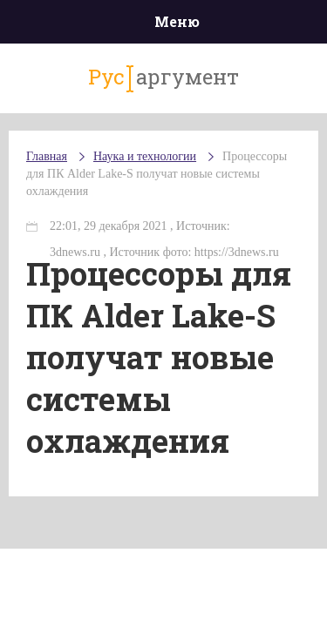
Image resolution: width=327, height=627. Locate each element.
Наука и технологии (144, 156)
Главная (46, 156)
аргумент (163, 77)
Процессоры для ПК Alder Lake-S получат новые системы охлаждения (156, 174)
